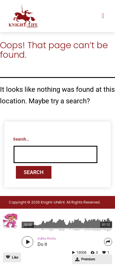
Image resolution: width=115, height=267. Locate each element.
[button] (103, 16)
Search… (21, 139)
